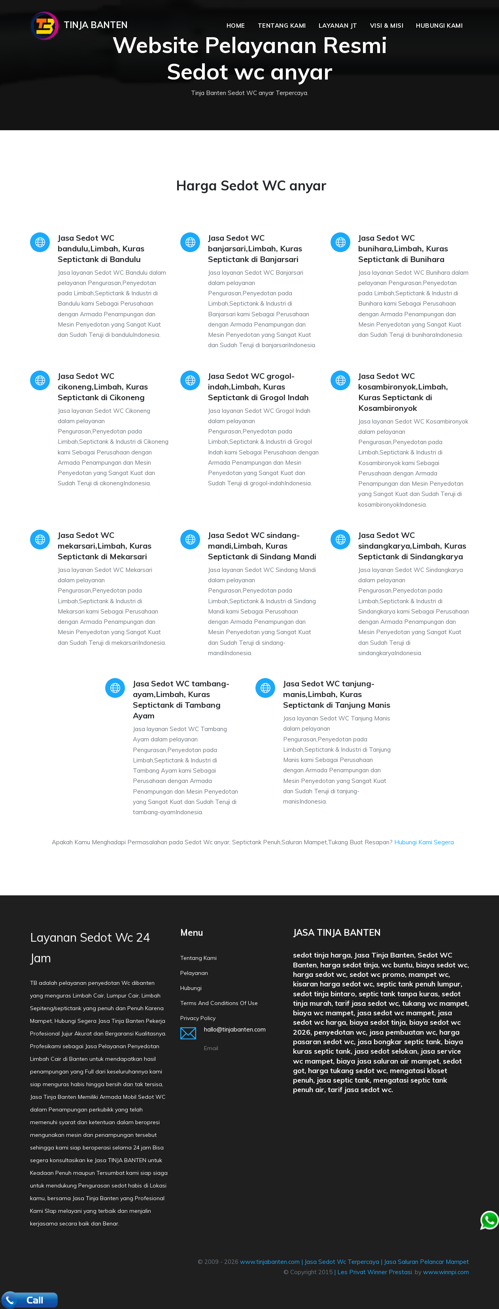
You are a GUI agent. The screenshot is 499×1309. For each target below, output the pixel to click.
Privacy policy (197, 1018)
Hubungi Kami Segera (424, 842)
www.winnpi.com (446, 1272)
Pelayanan (194, 973)
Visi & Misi (387, 25)
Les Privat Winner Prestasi (374, 1272)
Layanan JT (338, 25)
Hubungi (191, 988)
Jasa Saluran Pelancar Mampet (426, 1261)
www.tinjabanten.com (270, 1261)
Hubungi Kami (439, 25)
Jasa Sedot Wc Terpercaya (341, 1261)
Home (236, 25)
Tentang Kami (282, 25)
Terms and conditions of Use (219, 1003)
